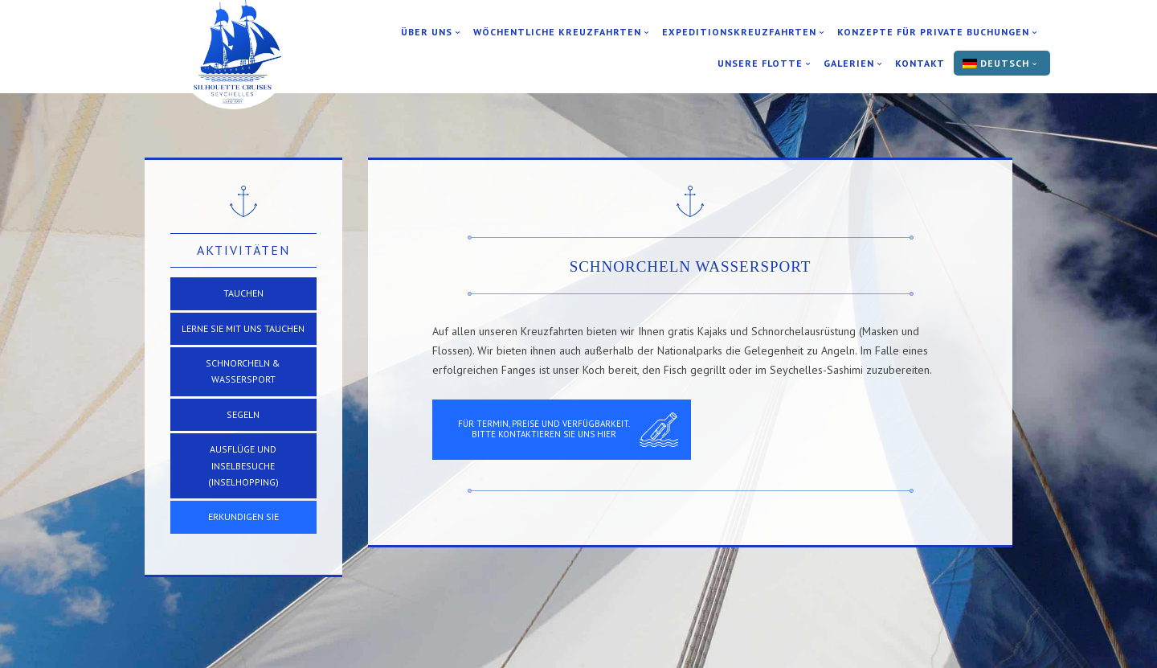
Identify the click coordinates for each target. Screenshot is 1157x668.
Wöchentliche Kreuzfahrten (557, 32)
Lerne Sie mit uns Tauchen (243, 328)
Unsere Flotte (760, 63)
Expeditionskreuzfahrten (739, 32)
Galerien (849, 63)
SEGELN (243, 414)
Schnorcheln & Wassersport (243, 371)
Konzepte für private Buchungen (933, 32)
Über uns (426, 32)
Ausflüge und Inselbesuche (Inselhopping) (243, 465)
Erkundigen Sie (243, 516)
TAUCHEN (243, 293)
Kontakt (920, 63)
